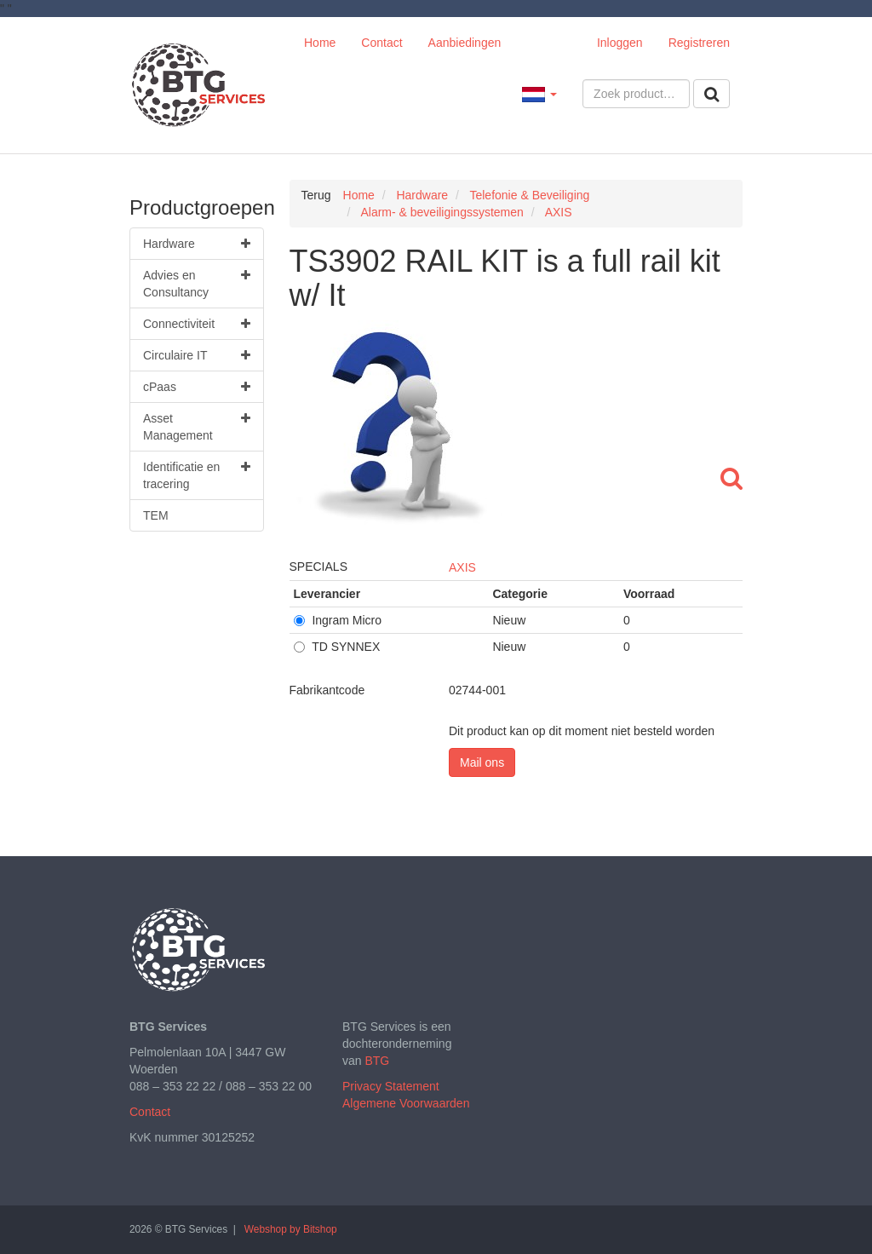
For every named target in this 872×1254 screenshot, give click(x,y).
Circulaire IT (196, 355)
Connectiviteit (196, 323)
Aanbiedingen (465, 42)
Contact (381, 42)
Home (320, 42)
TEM (156, 515)
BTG (376, 1060)
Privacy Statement (390, 1086)
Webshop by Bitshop (290, 1229)
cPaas (196, 386)
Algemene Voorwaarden (405, 1103)
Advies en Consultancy (196, 283)
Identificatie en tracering (196, 474)
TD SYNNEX (337, 646)
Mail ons (482, 762)
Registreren (699, 42)
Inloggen (620, 42)
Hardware (196, 243)
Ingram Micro (338, 620)
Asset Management (196, 426)
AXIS (462, 567)
